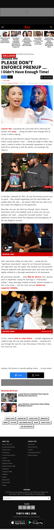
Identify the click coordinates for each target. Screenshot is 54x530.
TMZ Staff (6, 80)
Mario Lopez (10, 418)
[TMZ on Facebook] (20, 507)
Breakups (44, 418)
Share (18, 375)
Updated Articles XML (9, 466)
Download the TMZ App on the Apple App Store (18, 522)
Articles (4, 458)
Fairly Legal (45, 422)
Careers (30, 450)
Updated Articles (7, 463)
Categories (5, 469)
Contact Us (31, 444)
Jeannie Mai (21, 418)
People (4, 477)
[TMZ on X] (24, 507)
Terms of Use (6, 450)
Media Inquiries (32, 455)
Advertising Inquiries (34, 452)
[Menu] (2, 27)
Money (5, 422)
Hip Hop (13, 422)
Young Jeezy (33, 418)
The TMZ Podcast (27, 426)
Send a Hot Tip (32, 447)
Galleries (5, 474)
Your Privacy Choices (8, 455)
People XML (6, 480)
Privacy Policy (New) (8, 447)
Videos (4, 485)
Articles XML (6, 460)
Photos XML (6, 482)
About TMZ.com (7, 444)
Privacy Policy (29, 494)
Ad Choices (5, 452)
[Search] (51, 27)
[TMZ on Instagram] (33, 507)
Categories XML (7, 471)
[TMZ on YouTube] (29, 507)
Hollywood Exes (25, 422)
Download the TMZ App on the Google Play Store (35, 522)
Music (36, 422)
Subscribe (49, 498)
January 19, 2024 (12, 83)
